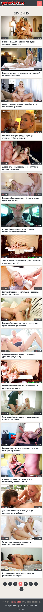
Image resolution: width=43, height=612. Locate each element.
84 (21, 589)
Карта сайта (21, 609)
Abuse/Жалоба (32, 605)
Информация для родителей (15, 605)
